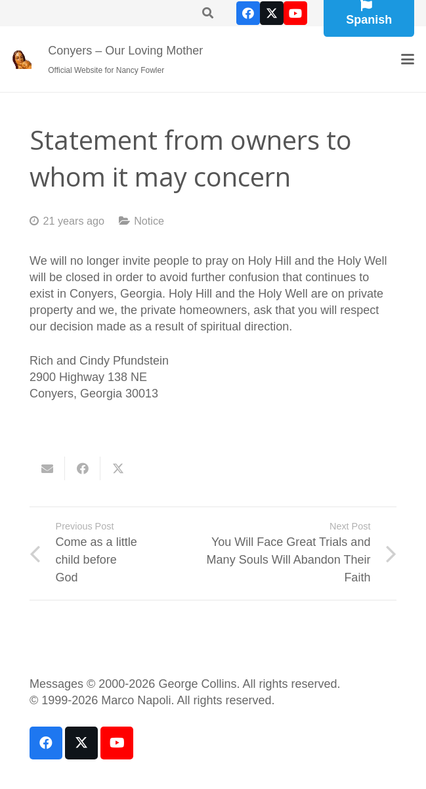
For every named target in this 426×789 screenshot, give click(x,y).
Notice (149, 221)
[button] (408, 59)
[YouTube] (295, 13)
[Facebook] (248, 13)
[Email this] (47, 468)
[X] (272, 13)
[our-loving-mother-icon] (22, 59)
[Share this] (82, 468)
